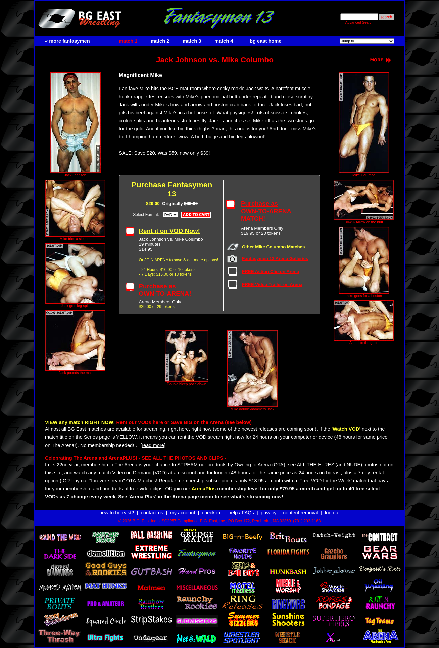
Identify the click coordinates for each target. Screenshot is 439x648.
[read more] (152, 445)
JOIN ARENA (156, 260)
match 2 (160, 41)
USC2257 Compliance (179, 521)
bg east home (265, 41)
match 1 (128, 41)
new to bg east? (116, 512)
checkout (212, 512)
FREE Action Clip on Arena (270, 271)
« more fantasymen (67, 41)
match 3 (192, 41)
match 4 (223, 41)
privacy (268, 512)
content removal (300, 512)
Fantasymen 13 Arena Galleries (275, 258)
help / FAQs (241, 512)
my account (182, 512)
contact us (152, 512)
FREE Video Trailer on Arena (272, 284)
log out (332, 512)
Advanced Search (359, 22)
